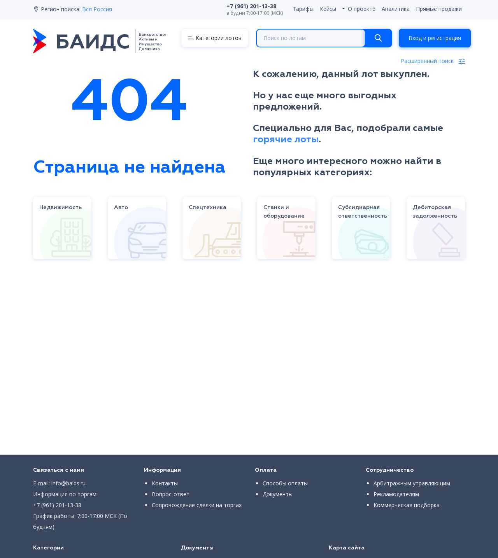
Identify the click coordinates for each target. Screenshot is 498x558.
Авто (121, 207)
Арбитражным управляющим (412, 483)
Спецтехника (207, 207)
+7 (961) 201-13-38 (57, 505)
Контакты (165, 483)
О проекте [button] (361, 8)
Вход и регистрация (435, 38)
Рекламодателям (396, 494)
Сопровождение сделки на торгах (197, 505)
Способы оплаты (285, 483)
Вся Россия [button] (97, 9)
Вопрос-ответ (170, 494)
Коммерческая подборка (407, 505)
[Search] (378, 38)
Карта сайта (347, 548)
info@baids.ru (68, 483)
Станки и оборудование (284, 212)
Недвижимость (60, 207)
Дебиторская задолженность (435, 212)
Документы (278, 494)
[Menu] (214, 38)
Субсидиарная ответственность (362, 212)
